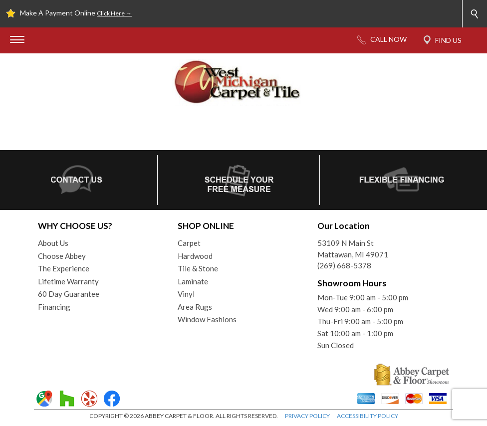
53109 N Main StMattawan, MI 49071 (352, 248)
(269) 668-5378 (344, 265)
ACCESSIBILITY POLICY (367, 416)
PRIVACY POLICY (307, 416)
